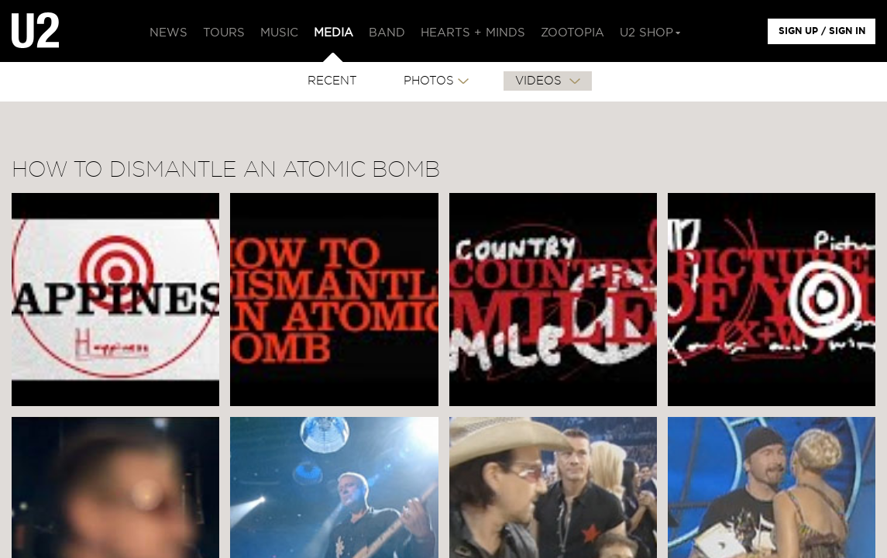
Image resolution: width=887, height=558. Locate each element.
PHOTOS (429, 81)
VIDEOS (540, 81)
